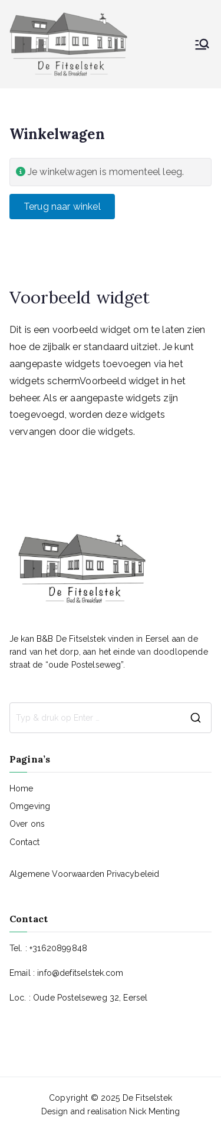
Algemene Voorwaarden (58, 874)
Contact (24, 842)
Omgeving (29, 806)
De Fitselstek (147, 1098)
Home (21, 788)
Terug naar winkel (62, 206)
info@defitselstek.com (80, 973)
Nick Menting (154, 1111)
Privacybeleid (133, 874)
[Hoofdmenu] (202, 44)
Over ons (27, 824)
